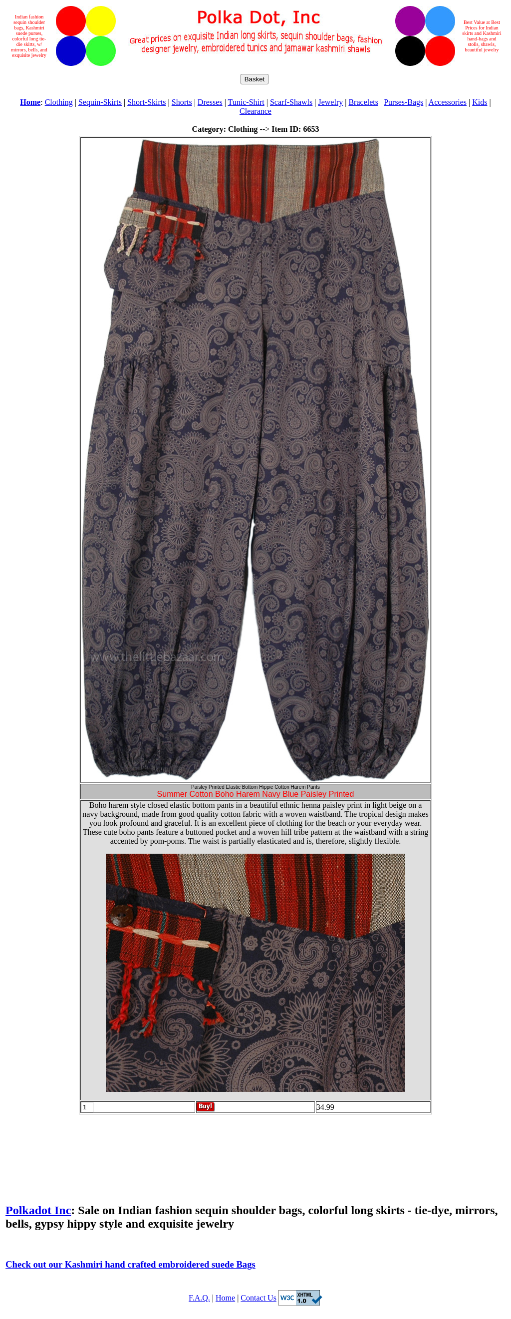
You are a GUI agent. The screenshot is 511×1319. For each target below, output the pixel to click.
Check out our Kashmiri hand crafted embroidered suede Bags (130, 1264)
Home (225, 1298)
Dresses (210, 102)
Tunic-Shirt (246, 102)
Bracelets (363, 102)
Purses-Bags (403, 102)
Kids (479, 102)
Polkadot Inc (38, 1210)
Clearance (255, 111)
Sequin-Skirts (100, 102)
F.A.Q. (199, 1298)
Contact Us (258, 1298)
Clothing (59, 102)
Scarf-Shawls (291, 102)
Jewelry (330, 102)
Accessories (448, 102)
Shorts (182, 102)
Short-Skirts (146, 102)
